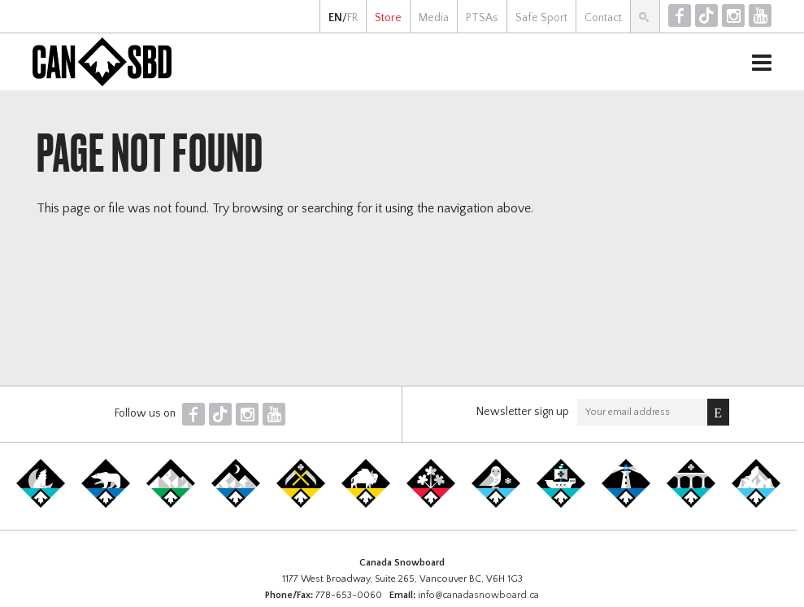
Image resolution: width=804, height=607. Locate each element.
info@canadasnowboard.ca (478, 595)
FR (352, 17)
